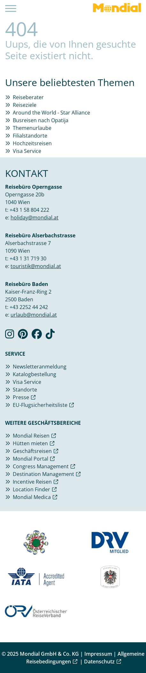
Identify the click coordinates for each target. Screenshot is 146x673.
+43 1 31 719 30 (28, 258)
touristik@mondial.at (36, 266)
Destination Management (43, 474)
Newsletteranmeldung (39, 366)
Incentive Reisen (32, 481)
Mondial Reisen (31, 435)
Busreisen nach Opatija (40, 120)
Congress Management (41, 466)
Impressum (98, 653)
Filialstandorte (30, 135)
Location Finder (31, 489)
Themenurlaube (32, 127)
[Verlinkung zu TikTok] (50, 335)
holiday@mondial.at (34, 217)
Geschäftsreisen (32, 451)
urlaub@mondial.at (34, 314)
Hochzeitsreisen (32, 143)
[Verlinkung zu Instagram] (9, 335)
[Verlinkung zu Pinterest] (23, 335)
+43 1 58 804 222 (29, 209)
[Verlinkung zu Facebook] (37, 335)
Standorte (25, 389)
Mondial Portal (30, 458)
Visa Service (27, 150)
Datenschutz (99, 661)
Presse (21, 397)
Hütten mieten (30, 443)
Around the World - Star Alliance (51, 112)
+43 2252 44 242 (29, 307)
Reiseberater (28, 97)
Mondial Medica (32, 497)
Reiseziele (24, 104)
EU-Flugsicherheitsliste (40, 404)
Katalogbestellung (34, 374)
